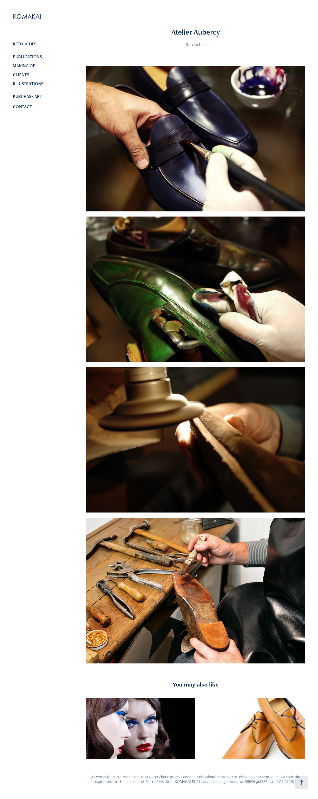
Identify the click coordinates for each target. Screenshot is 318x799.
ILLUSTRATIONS (28, 83)
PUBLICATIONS (27, 56)
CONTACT (22, 106)
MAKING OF (24, 65)
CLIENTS (21, 74)
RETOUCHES (24, 44)
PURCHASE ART (27, 96)
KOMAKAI (27, 17)
